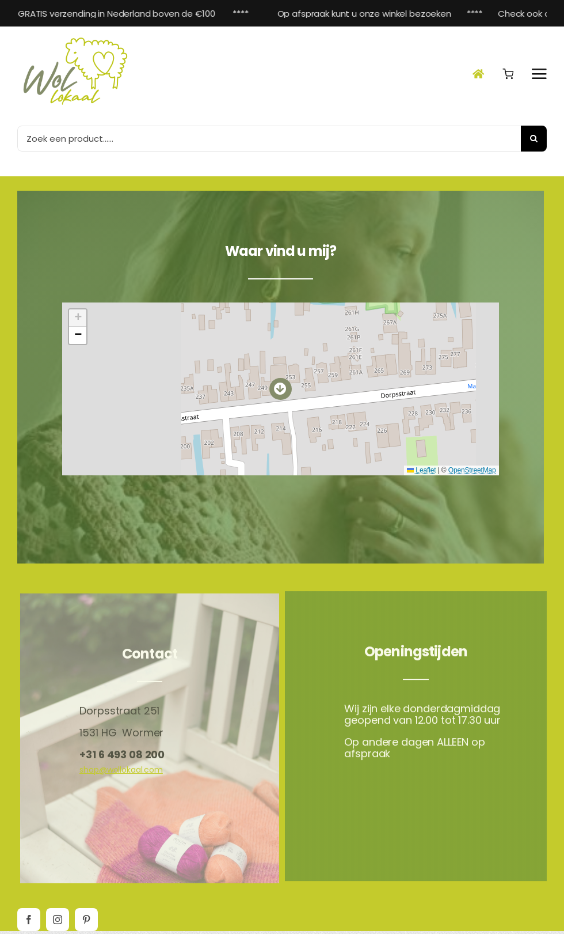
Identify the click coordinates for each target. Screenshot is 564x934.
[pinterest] (86, 919)
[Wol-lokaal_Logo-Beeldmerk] (74, 37)
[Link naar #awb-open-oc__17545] (507, 74)
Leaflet (421, 468)
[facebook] (28, 919)
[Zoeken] (534, 139)
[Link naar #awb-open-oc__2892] (539, 74)
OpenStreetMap (472, 468)
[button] (280, 387)
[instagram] (57, 919)
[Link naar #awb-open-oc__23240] (478, 74)
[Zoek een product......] (269, 139)
